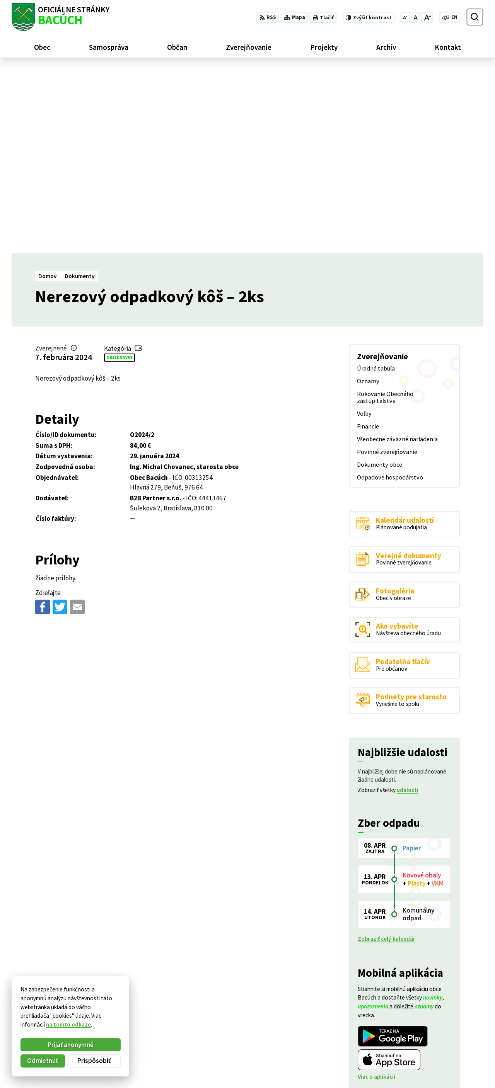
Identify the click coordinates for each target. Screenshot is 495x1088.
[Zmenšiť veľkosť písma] (405, 17)
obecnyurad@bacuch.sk (452, 1060)
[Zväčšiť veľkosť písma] (427, 17)
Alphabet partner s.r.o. (107, 1005)
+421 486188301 (443, 1051)
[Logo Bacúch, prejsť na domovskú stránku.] (60, 17)
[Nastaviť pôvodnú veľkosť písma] (415, 17)
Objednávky (119, 173)
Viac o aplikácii (376, 893)
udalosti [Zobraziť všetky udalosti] (407, 606)
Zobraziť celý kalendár (386, 755)
